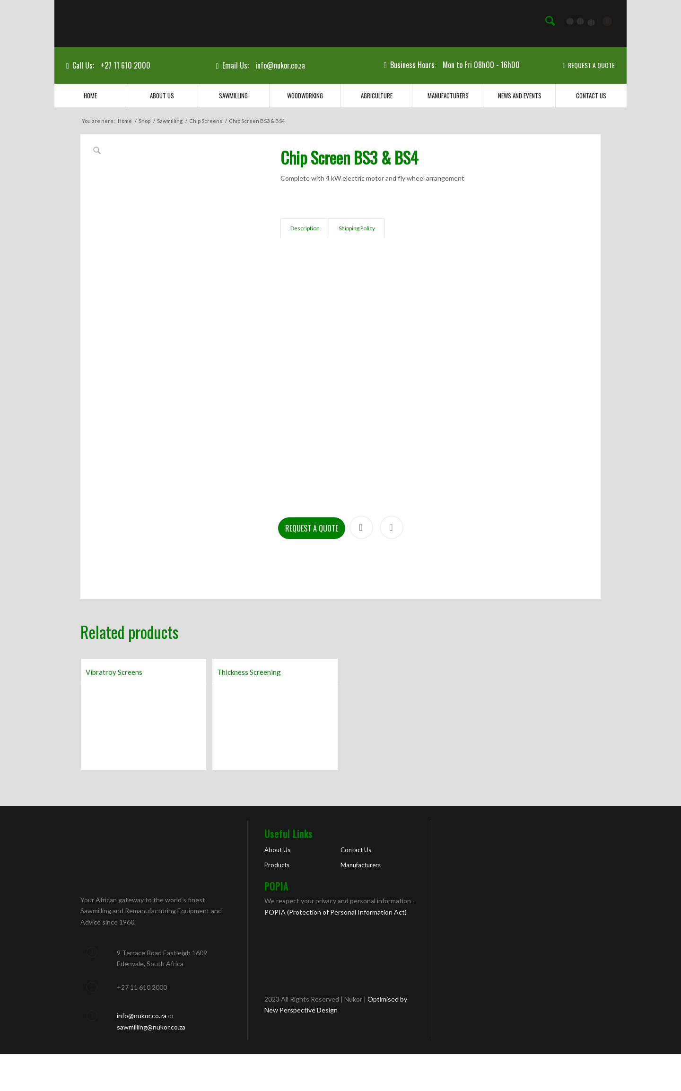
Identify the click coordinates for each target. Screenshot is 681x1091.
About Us (277, 887)
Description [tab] (305, 228)
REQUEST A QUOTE (591, 65)
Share (361, 564)
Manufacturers (360, 902)
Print (391, 564)
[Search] (550, 21)
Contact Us (355, 887)
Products (276, 902)
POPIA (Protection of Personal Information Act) (335, 949)
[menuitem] (550, 21)
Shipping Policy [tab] (357, 228)
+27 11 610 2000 (125, 65)
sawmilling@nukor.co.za (151, 1064)
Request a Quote (311, 565)
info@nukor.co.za (280, 65)
